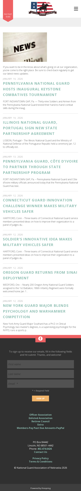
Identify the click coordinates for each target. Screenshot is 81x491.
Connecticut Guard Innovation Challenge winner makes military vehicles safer (40, 206)
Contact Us (40, 452)
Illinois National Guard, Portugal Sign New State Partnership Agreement (30, 128)
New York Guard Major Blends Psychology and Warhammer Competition (36, 311)
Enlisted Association (40, 418)
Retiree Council (41, 421)
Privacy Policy (41, 458)
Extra (40, 424)
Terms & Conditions (40, 461)
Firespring (46, 488)
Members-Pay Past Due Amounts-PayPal (40, 428)
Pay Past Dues (8, 15)
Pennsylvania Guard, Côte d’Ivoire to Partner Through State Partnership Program (40, 167)
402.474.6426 (44, 448)
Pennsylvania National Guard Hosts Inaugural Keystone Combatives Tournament (36, 89)
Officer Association (40, 414)
